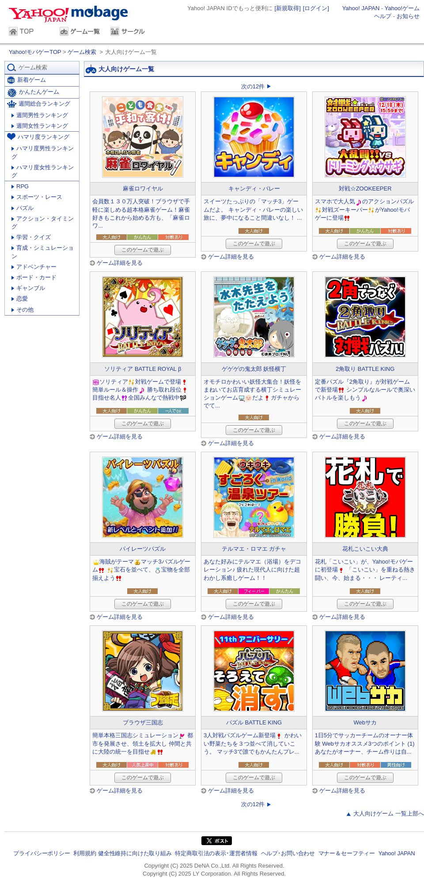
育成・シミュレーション (42, 251)
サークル (131, 32)
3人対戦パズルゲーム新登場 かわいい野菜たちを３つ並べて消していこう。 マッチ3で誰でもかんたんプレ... (253, 743)
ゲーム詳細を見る (120, 262)
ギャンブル (28, 288)
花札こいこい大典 (365, 548)
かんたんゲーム (33, 93)
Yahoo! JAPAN (361, 8)
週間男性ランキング (39, 115)
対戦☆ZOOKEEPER (365, 188)
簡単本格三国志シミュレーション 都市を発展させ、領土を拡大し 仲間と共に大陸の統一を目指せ (142, 743)
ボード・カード (34, 277)
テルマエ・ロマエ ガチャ (254, 548)
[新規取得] (288, 8)
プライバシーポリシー (41, 853)
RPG (20, 186)
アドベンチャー (34, 266)
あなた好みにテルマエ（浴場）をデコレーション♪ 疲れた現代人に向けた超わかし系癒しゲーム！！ (252, 569)
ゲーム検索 (82, 52)
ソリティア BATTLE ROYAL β (142, 369)
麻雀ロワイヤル (143, 188)
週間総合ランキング (38, 103)
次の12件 (253, 86)
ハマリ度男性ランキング (42, 152)
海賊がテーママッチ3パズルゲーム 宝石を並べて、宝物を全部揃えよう (141, 569)
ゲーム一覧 (81, 32)
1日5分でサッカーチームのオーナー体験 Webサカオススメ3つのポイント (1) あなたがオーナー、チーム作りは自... (365, 743)
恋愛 (19, 298)
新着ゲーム (26, 80)
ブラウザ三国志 (143, 722)
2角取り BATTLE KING (365, 369)
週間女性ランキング (39, 125)
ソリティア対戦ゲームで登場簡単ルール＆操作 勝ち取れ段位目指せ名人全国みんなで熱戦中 (140, 389)
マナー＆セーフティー (346, 853)
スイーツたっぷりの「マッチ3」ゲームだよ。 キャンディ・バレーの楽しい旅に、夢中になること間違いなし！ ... (253, 209)
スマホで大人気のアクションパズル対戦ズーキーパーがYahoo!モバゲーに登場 (364, 209)
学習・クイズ (31, 237)
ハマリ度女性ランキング (42, 171)
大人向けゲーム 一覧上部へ (388, 813)
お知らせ (408, 16)
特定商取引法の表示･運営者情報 (216, 853)
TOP (30, 32)
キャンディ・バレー (254, 188)
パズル (22, 208)
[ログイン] (316, 8)
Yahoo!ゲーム (402, 8)
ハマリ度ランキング (38, 136)
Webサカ (365, 722)
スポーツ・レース (36, 197)
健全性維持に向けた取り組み (135, 853)
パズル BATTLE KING (254, 722)
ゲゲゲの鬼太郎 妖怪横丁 (254, 369)
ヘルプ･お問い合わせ (288, 853)
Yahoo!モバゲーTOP (36, 52)
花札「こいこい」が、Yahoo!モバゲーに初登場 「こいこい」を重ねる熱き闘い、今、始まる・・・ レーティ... (365, 569)
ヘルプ (382, 16)
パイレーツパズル (143, 548)
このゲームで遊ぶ (142, 250)
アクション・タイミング (42, 222)
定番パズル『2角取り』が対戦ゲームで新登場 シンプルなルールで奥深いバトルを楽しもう (365, 389)
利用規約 (84, 853)
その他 (22, 309)
